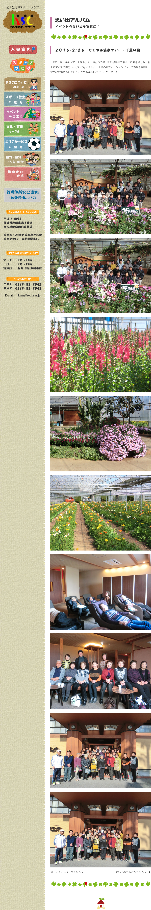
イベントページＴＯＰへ (69, 872)
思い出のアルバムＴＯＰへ (131, 872)
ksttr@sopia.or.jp (29, 295)
